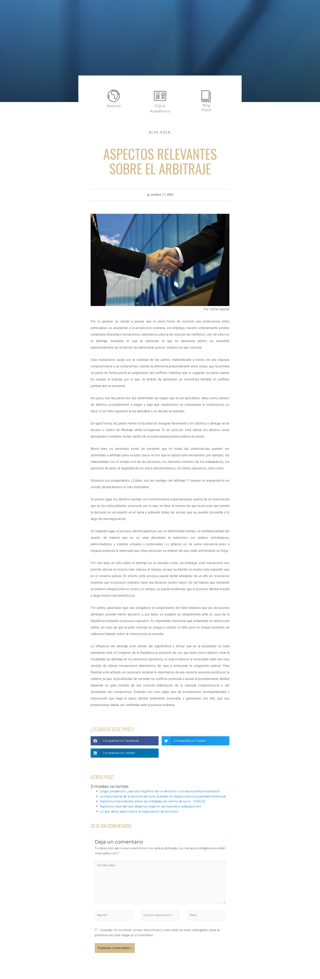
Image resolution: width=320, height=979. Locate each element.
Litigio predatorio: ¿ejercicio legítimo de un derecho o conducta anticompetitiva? (162, 791)
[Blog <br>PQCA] (206, 96)
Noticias (114, 105)
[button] (125, 741)
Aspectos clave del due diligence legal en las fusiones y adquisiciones (153, 812)
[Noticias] (114, 96)
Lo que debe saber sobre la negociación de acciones (141, 817)
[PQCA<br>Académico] (160, 96)
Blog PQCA (160, 132)
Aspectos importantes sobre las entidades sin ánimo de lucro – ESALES (154, 806)
